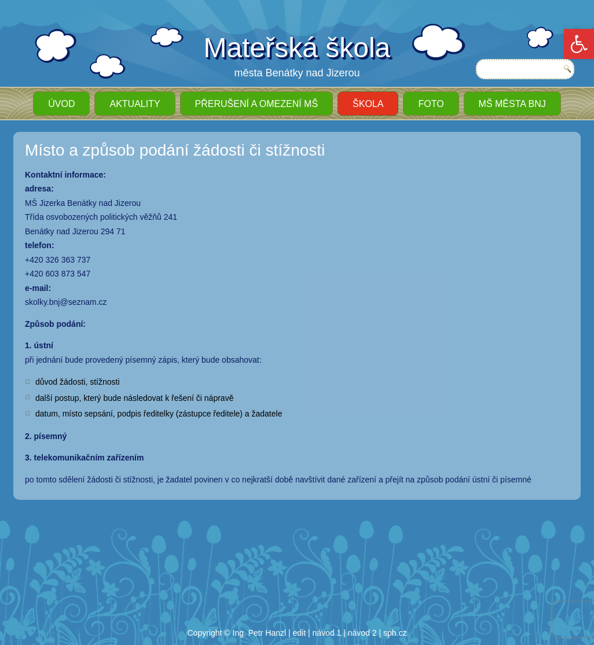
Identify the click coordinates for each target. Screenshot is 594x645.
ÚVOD (61, 104)
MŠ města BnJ (512, 104)
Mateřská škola (297, 47)
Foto (430, 104)
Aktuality (134, 104)
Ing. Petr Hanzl (260, 632)
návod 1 (327, 632)
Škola (368, 104)
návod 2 (362, 632)
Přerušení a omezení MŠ (256, 104)
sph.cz (394, 632)
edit (299, 632)
